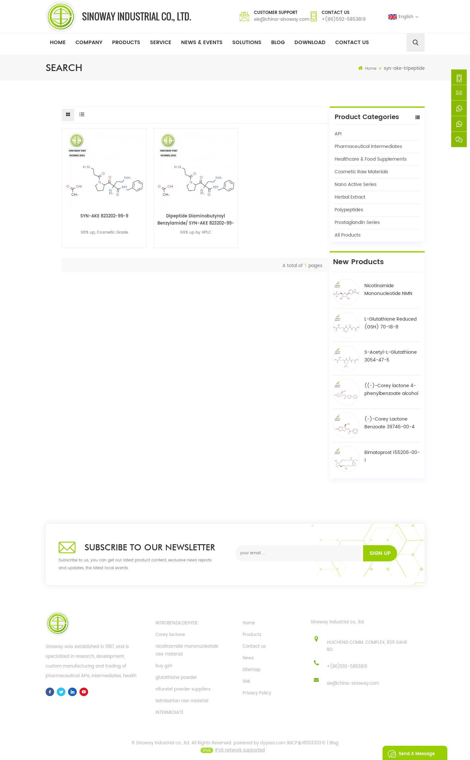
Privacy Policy (257, 693)
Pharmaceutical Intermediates (368, 146)
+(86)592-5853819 (344, 19)
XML (247, 681)
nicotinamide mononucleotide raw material (186, 650)
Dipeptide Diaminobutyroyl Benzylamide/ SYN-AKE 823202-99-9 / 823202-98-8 (195, 220)
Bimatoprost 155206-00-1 (392, 456)
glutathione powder (176, 677)
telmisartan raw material (181, 701)
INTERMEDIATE (169, 712)
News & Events (202, 42)
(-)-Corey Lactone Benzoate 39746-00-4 (389, 423)
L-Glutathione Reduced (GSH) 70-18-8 (390, 323)
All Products (348, 235)
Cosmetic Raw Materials (361, 172)
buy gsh (163, 666)
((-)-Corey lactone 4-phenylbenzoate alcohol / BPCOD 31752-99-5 (391, 390)
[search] (416, 42)
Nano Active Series (355, 184)
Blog (278, 42)
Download (310, 42)
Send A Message (409, 753)
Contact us (254, 646)
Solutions (246, 42)
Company (88, 42)
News (248, 658)
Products (126, 42)
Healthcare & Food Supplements (371, 159)
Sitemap (251, 670)
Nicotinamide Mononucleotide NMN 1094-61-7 (388, 290)
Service (160, 42)
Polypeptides (349, 210)
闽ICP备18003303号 (306, 745)
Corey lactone (170, 634)
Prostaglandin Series (357, 222)
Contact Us (352, 42)
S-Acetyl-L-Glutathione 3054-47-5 (390, 356)
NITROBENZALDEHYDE (176, 623)
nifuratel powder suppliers (183, 689)
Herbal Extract (350, 197)
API (338, 134)
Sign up (380, 553)
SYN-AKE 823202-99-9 (104, 216)
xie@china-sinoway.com (281, 19)
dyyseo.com (272, 745)
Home (58, 42)
